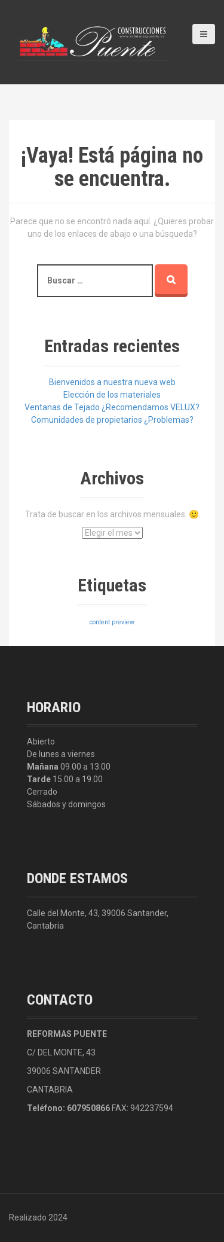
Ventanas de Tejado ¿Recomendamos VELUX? (112, 407)
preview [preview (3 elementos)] (123, 622)
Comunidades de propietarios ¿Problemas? (112, 420)
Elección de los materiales (112, 394)
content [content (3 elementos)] (100, 622)
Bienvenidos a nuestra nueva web (112, 382)
